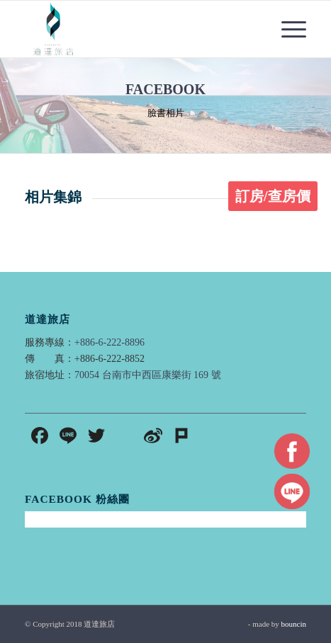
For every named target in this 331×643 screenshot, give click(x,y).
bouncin (293, 624)
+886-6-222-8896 (109, 342)
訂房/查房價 (272, 196)
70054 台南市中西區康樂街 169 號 (147, 375)
